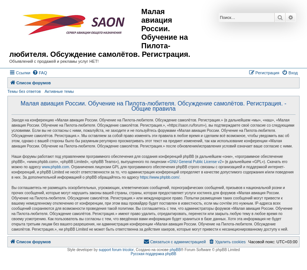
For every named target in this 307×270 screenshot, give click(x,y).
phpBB (175, 250)
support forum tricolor (116, 250)
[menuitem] (39, 72)
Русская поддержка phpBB (153, 254)
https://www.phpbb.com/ (159, 177)
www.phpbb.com (55, 167)
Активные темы (59, 91)
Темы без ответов (24, 91)
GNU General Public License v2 (195, 162)
